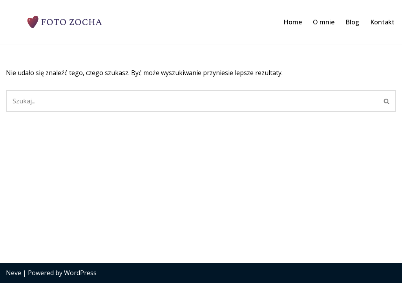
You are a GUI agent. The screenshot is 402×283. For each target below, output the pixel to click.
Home (292, 22)
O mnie (323, 22)
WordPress (80, 272)
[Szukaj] (192, 101)
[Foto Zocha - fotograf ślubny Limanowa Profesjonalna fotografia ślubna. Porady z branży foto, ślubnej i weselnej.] (65, 22)
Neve (13, 272)
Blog (352, 22)
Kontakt (382, 22)
